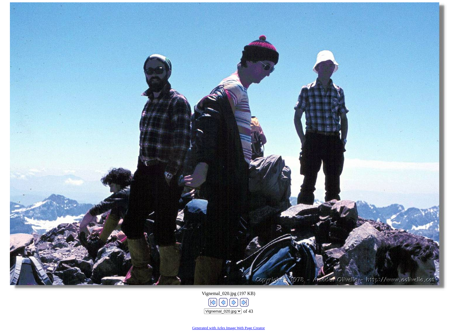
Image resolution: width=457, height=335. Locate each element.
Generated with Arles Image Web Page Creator (228, 328)
